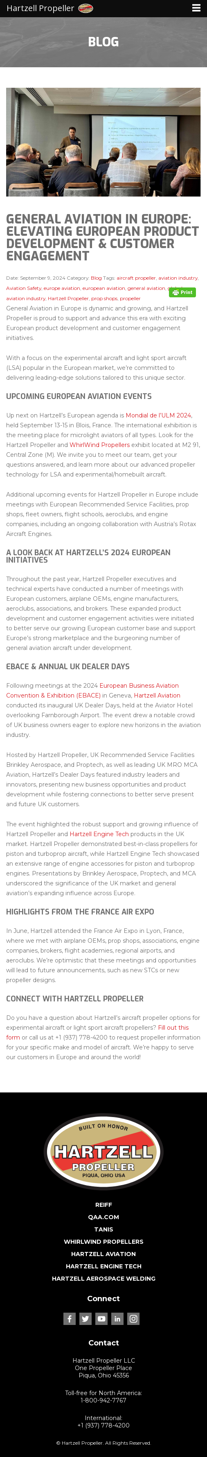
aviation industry (178, 278)
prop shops (104, 298)
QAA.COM (103, 1217)
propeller (130, 298)
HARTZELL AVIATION (103, 1254)
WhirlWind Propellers (100, 445)
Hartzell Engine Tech (99, 834)
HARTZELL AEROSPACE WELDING (103, 1278)
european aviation (104, 288)
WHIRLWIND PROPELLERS (104, 1241)
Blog (96, 278)
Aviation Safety (23, 288)
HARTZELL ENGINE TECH (104, 1266)
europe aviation (62, 288)
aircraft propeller (136, 278)
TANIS (103, 1229)
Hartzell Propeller (68, 298)
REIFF (103, 1204)
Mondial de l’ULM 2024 (158, 415)
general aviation (146, 288)
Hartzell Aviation (157, 695)
